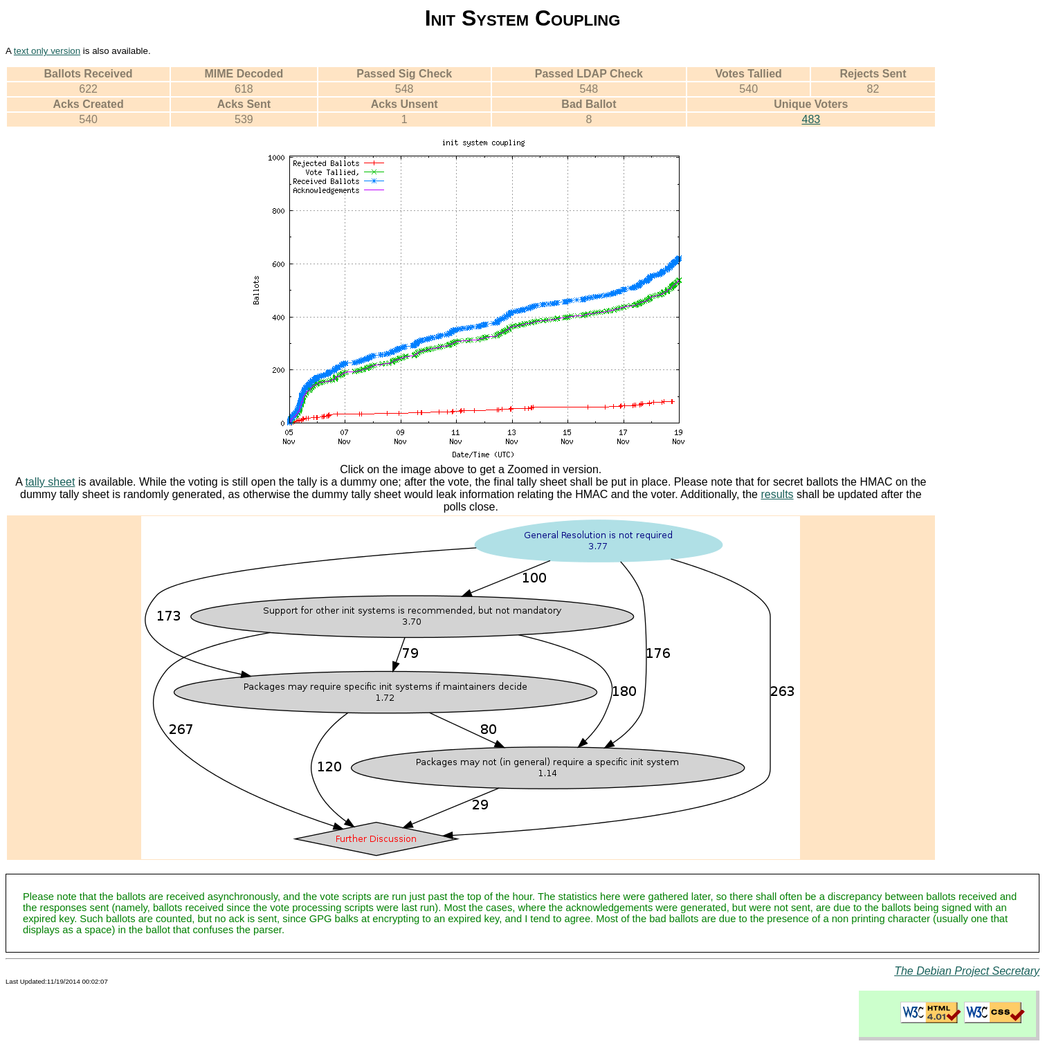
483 (810, 119)
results (777, 494)
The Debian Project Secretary (966, 971)
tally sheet (50, 482)
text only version (47, 51)
